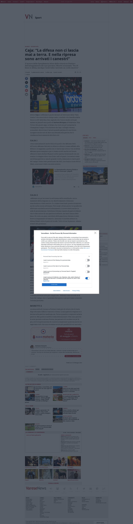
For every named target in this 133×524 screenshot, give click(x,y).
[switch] (87, 260)
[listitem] (66, 256)
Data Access (66, 290)
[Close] (95, 233)
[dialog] (66, 262)
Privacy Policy (76, 290)
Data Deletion (56, 290)
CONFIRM (54, 284)
